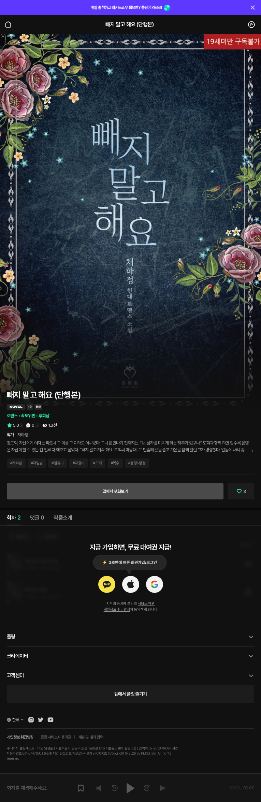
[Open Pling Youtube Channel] (50, 720)
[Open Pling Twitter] (40, 720)
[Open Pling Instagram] (31, 720)
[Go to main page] (8, 24)
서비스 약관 (146, 603)
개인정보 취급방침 (117, 609)
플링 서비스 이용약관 (56, 737)
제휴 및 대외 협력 (90, 737)
